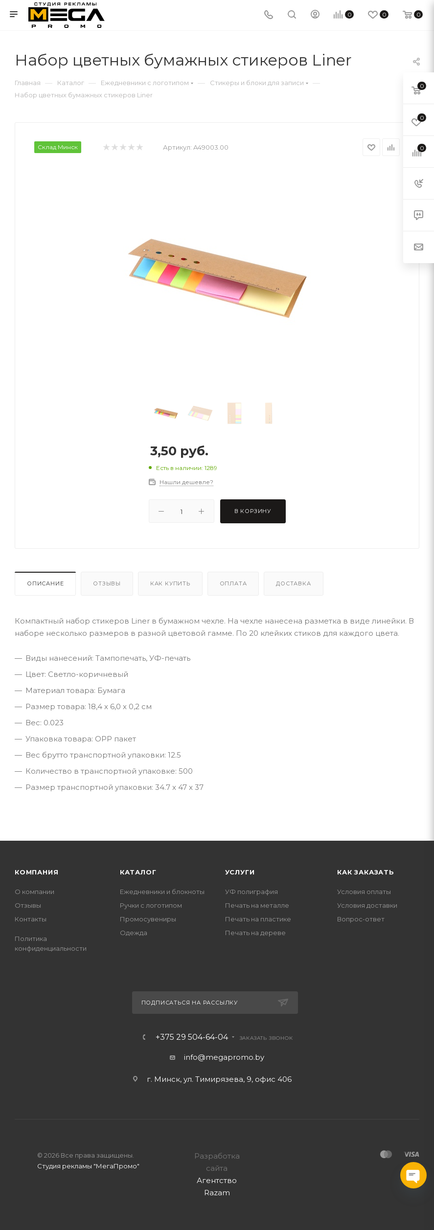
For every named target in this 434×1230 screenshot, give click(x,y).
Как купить (170, 583)
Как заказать (365, 872)
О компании (34, 891)
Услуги (240, 872)
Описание (45, 583)
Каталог (138, 872)
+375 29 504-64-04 (192, 1037)
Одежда (133, 933)
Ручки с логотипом (151, 905)
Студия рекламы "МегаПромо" (88, 1166)
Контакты (30, 919)
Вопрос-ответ (361, 919)
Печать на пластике (258, 919)
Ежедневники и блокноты (162, 891)
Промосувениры (148, 919)
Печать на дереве (255, 933)
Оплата (233, 583)
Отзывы (107, 583)
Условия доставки (367, 905)
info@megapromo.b (222, 1057)
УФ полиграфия (251, 891)
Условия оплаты (364, 891)
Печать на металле (257, 905)
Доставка (293, 583)
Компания (36, 872)
